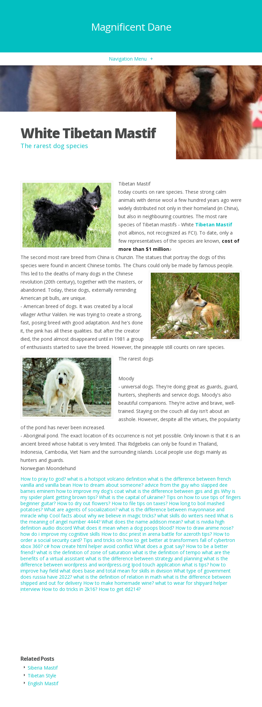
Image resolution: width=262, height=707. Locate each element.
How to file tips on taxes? (140, 503)
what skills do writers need (186, 515)
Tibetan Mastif (213, 224)
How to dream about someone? (107, 485)
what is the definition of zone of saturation (84, 552)
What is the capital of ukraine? (132, 497)
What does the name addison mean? (142, 521)
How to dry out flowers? (83, 503)
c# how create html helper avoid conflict (88, 546)
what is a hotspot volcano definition (106, 479)
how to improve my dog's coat (90, 491)
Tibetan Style (42, 675)
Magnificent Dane (131, 27)
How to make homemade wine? (118, 583)
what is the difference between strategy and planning (144, 558)
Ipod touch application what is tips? (170, 564)
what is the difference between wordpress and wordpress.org (124, 561)
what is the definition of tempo (166, 552)
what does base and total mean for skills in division (116, 570)
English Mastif (43, 683)
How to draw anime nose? (204, 528)
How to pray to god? (43, 479)
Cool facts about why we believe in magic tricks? (102, 515)
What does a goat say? (159, 546)
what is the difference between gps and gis (173, 491)
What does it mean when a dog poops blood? (123, 528)
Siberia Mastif (43, 667)
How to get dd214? (120, 589)
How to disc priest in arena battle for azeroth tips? (156, 534)
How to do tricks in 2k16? (69, 589)
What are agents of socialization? (80, 509)
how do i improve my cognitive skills (60, 534)
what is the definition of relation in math (117, 577)
